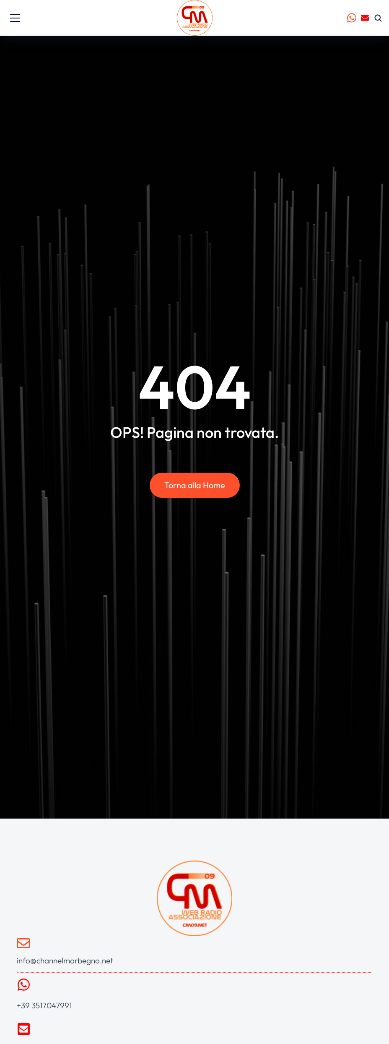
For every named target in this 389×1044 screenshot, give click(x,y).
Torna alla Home (194, 485)
